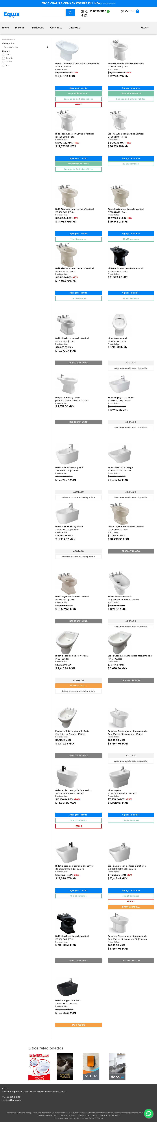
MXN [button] (144, 27)
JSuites (9, 61)
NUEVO (78, 104)
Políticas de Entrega (88, 1115)
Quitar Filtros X (8, 40)
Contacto (56, 27)
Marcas (19, 27)
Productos (37, 27)
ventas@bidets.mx (11, 1100)
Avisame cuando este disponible (130, 368)
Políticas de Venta (68, 1115)
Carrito (129, 11)
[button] (30, 1066)
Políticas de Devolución (110, 1115)
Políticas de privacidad (47, 1115)
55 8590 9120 (95, 11)
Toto (8, 65)
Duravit (9, 58)
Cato (8, 54)
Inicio (5, 27)
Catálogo (74, 27)
